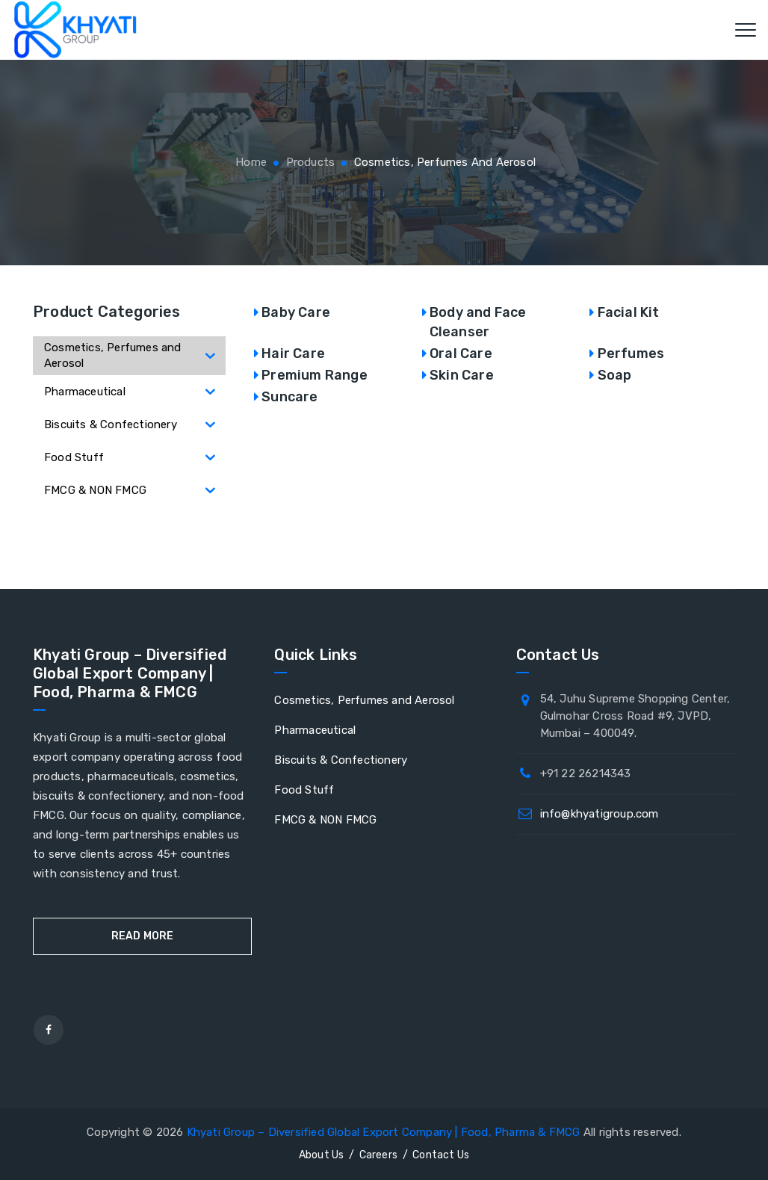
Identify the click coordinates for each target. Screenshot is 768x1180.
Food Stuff (304, 790)
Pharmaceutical (315, 730)
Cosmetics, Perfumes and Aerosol (364, 700)
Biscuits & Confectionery (340, 760)
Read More (142, 936)
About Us (321, 1155)
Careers (378, 1155)
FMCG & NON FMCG (325, 820)
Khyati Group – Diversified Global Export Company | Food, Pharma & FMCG (383, 1132)
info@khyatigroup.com (599, 814)
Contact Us (440, 1155)
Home (249, 162)
